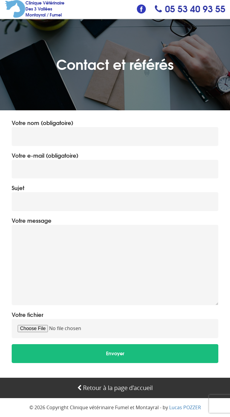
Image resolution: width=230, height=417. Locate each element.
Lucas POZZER (185, 407)
